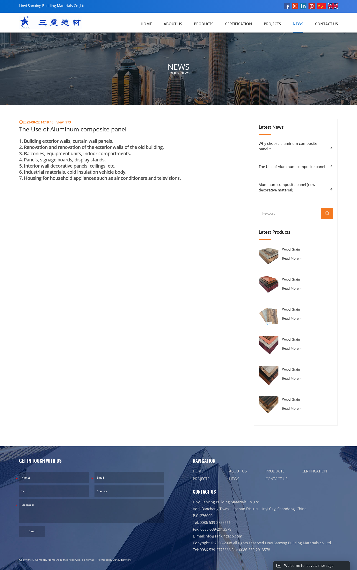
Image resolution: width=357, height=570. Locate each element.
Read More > (291, 258)
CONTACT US (326, 23)
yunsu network (122, 560)
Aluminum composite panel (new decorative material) (287, 187)
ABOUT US (173, 23)
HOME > (178, 73)
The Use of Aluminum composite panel (292, 166)
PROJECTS (272, 23)
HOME (198, 471)
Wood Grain (291, 249)
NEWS (298, 23)
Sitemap (89, 560)
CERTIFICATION (238, 23)
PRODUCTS (203, 23)
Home (146, 23)
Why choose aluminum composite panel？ (288, 146)
